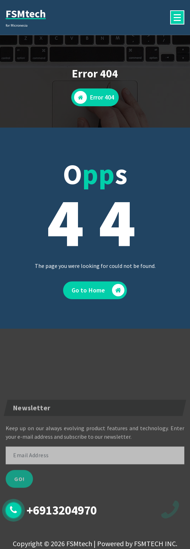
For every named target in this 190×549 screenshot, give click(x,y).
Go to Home (98, 290)
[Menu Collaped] (177, 17)
